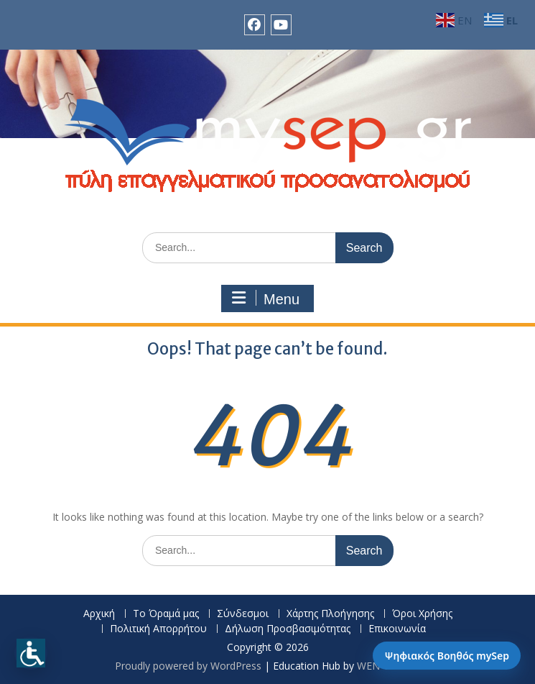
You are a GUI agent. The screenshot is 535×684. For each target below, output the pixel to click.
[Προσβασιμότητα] (30, 653)
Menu (265, 298)
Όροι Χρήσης (422, 614)
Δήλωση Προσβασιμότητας (287, 629)
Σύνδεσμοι (243, 614)
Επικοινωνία (397, 629)
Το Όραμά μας (166, 614)
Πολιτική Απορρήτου (158, 629)
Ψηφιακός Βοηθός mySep (446, 655)
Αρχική (99, 614)
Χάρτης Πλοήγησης (330, 614)
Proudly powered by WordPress (188, 665)
